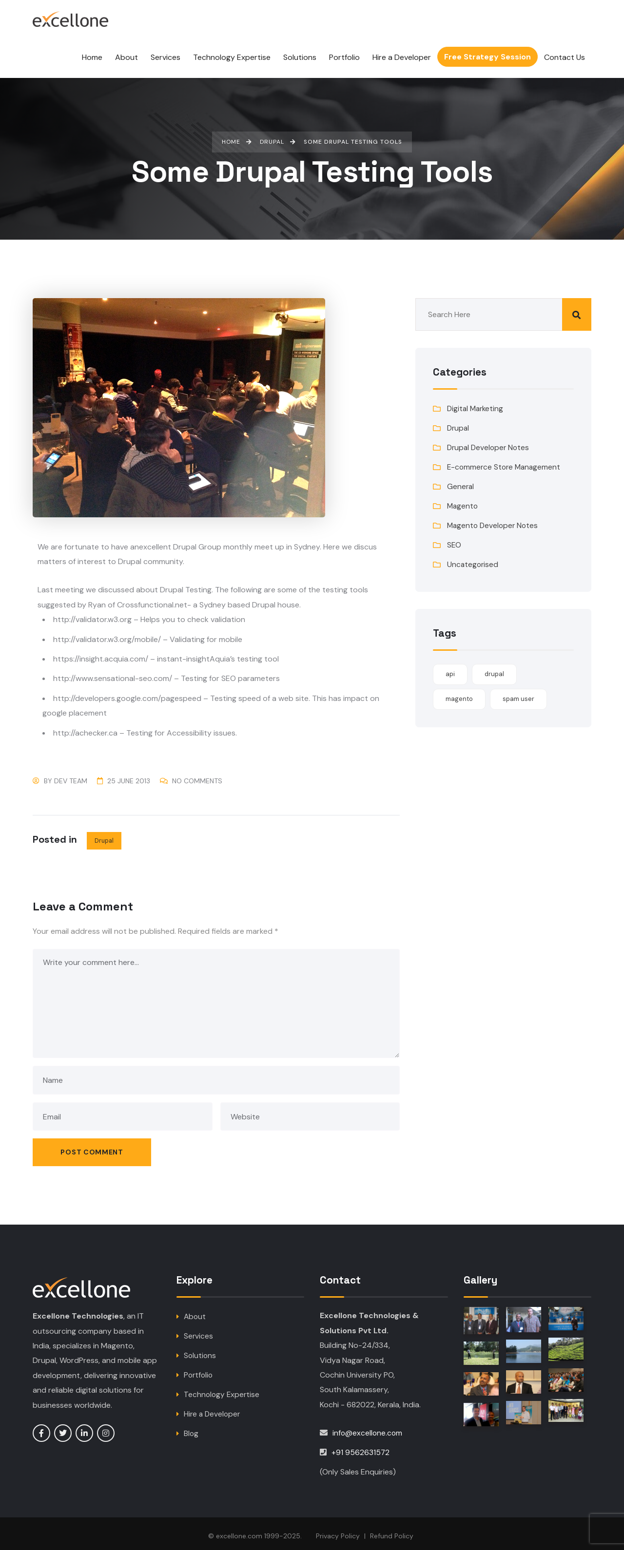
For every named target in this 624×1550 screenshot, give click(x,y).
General (461, 481)
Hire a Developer (213, 1409)
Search (576, 309)
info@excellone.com (368, 1428)
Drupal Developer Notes (489, 442)
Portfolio (199, 1370)
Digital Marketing (476, 403)
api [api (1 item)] (450, 668)
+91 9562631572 (361, 1447)
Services (199, 1331)
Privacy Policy (338, 1531)
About (195, 1311)
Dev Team (70, 775)
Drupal (104, 835)
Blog (191, 1428)
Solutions (200, 1350)
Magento (463, 500)
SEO (454, 539)
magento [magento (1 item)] (459, 693)
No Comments (197, 775)
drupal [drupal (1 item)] (494, 668)
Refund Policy (391, 1531)
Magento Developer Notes (494, 520)
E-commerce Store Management (505, 461)
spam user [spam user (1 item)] (518, 693)
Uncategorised (473, 559)
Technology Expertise (222, 1389)
